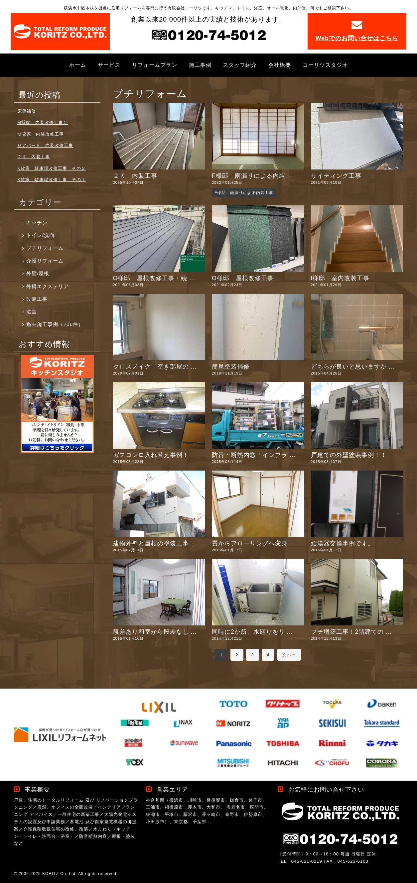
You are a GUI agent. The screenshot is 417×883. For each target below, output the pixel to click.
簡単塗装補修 (231, 366)
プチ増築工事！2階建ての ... (351, 631)
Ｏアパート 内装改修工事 (45, 145)
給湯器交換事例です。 (342, 543)
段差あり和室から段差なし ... (155, 631)
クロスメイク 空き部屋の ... (155, 366)
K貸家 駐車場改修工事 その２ (51, 168)
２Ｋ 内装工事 (135, 175)
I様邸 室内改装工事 (340, 278)
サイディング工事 (336, 175)
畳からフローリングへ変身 (250, 543)
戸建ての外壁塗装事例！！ (349, 455)
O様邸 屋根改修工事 (243, 278)
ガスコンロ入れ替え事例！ (151, 455)
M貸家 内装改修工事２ (42, 122)
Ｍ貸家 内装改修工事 (40, 134)
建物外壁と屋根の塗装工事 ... (155, 543)
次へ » (289, 654)
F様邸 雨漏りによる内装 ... (252, 175)
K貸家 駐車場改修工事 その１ (51, 179)
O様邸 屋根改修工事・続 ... (154, 278)
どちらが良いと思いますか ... (353, 366)
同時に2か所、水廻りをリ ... (252, 631)
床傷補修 (26, 111)
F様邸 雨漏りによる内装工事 (243, 192)
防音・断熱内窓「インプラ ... (254, 455)
